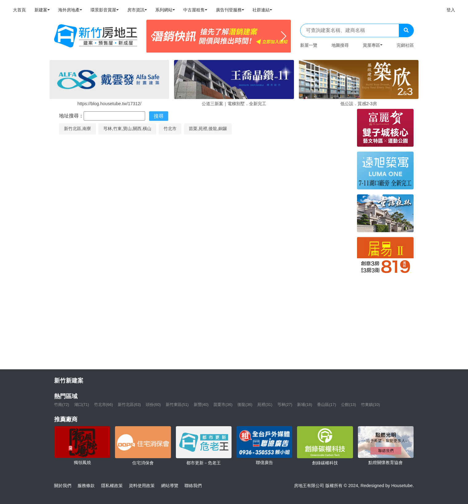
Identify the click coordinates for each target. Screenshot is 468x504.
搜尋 (159, 116)
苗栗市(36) (222, 404)
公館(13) (348, 404)
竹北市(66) (103, 404)
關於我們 (62, 485)
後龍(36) (244, 404)
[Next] (284, 36)
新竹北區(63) (129, 404)
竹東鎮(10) (370, 404)
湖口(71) (81, 404)
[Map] (203, 249)
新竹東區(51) (177, 404)
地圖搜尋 (340, 45)
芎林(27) (284, 404)
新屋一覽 (308, 45)
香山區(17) (326, 404)
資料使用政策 (142, 485)
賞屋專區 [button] (371, 45)
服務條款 (86, 485)
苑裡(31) (264, 404)
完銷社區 (405, 45)
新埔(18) (304, 404)
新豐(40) (201, 404)
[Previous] (153, 36)
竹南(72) (61, 404)
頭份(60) (153, 404)
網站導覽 (169, 485)
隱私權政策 (112, 485)
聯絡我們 (193, 485)
